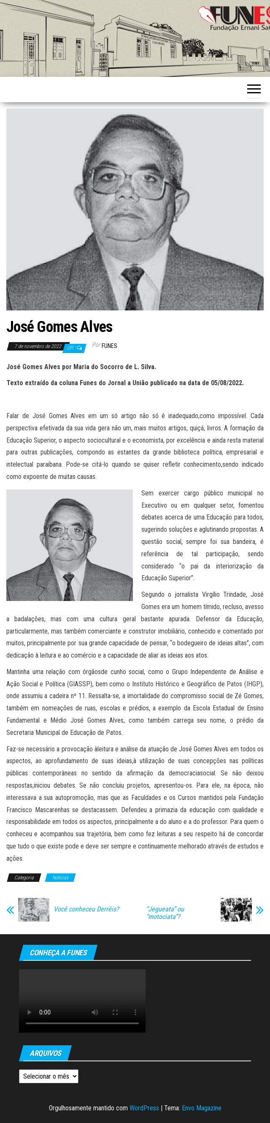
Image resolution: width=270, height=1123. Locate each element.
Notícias (60, 878)
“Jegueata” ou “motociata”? (165, 913)
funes (109, 346)
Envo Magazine (201, 1108)
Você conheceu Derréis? (86, 909)
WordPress (144, 1108)
